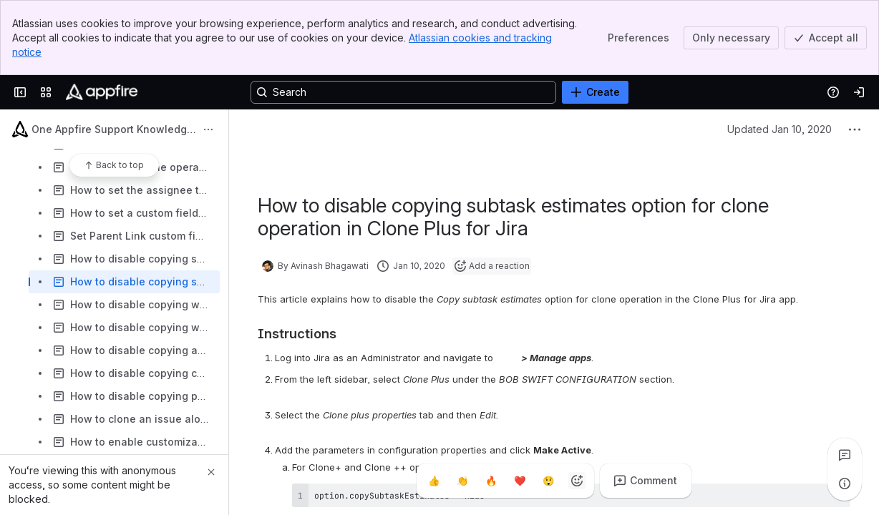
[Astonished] (548, 480)
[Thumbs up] (433, 480)
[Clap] (462, 480)
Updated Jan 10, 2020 (779, 129)
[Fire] (491, 480)
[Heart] (519, 480)
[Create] (595, 92)
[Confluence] (101, 92)
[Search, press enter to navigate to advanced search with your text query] (403, 92)
